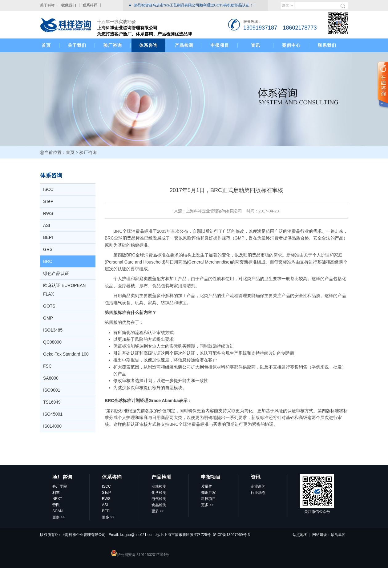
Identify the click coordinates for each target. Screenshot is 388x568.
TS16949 (52, 402)
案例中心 (291, 45)
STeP (48, 201)
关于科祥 (47, 5)
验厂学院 (59, 486)
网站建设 (319, 535)
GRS (47, 249)
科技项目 (208, 499)
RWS (48, 213)
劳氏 (56, 505)
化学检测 (159, 492)
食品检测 (159, 505)
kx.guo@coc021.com (137, 535)
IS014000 (52, 426)
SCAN (57, 511)
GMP (48, 318)
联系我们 (327, 45)
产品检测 (184, 45)
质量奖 (206, 486)
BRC (47, 261)
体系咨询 (148, 45)
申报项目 (220, 45)
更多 (58, 517)
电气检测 (159, 499)
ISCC (48, 189)
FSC (47, 366)
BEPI (48, 237)
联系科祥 (90, 5)
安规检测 (159, 486)
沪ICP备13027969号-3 (231, 535)
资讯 (255, 45)
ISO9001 (51, 390)
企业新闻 (258, 486)
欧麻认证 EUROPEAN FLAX (64, 289)
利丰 (56, 492)
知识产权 (208, 492)
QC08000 (52, 342)
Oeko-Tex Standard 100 (66, 354)
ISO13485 (53, 330)
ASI (46, 225)
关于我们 (77, 45)
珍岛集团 (338, 535)
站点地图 (300, 535)
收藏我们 (68, 5)
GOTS (49, 306)
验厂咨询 (112, 45)
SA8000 (51, 378)
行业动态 (258, 492)
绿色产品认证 (56, 273)
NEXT (57, 499)
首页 (46, 45)
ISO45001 (53, 414)
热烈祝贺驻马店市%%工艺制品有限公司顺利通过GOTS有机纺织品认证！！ (195, 5)
